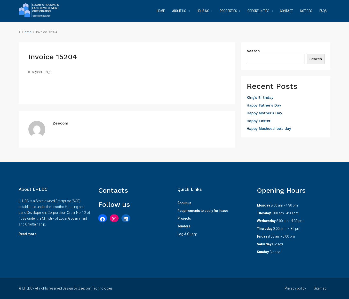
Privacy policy (295, 288)
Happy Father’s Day (264, 105)
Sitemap (320, 288)
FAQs (323, 11)
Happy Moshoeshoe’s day (269, 128)
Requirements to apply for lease (202, 211)
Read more (27, 234)
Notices (306, 11)
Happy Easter (258, 121)
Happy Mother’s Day (264, 113)
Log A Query (187, 234)
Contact (286, 11)
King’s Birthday (260, 97)
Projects (184, 218)
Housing (203, 11)
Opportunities (258, 11)
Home (161, 11)
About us (179, 11)
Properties (228, 11)
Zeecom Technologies (95, 288)
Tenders (183, 226)
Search (253, 51)
